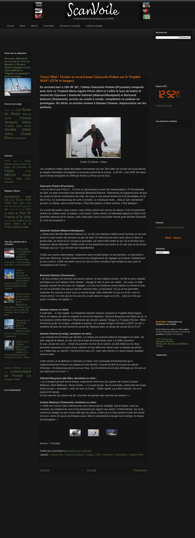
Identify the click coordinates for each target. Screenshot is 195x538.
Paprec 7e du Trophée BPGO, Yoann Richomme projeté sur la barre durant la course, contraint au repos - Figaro (17, 349)
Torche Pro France (17, 209)
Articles (8, 368)
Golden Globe (10, 110)
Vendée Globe (17, 129)
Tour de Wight (10, 221)
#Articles (169, 341)
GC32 (28, 171)
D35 (29, 164)
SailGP (11, 118)
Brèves (18, 367)
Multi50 (27, 175)
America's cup (17, 196)
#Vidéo (159, 346)
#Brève (159, 344)
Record (27, 114)
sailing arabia (20, 226)
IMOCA (13, 175)
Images (90, 454)
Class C (19, 161)
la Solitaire (19, 138)
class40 (8, 181)
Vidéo (17, 379)
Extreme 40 (24, 167)
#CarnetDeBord (180, 344)
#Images (160, 341)
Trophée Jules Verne (17, 125)
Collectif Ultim (20, 164)
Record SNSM (23, 200)
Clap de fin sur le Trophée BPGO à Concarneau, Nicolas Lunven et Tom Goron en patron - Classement (17, 328)
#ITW (158, 339)
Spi (6, 209)
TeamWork (121, 454)
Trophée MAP (135, 454)
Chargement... (163, 126)
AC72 (8, 161)
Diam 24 (10, 167)
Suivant (45, 470)
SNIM (8, 202)
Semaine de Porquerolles (20, 206)
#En (170, 344)
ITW (98, 454)
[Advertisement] (93, 50)
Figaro (14, 171)
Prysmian (108, 454)
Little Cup (10, 200)
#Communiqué (166, 339)
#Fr (165, 344)
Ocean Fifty (14, 178)
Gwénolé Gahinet (75, 454)
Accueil (91, 470)
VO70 (28, 179)
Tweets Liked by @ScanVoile (170, 227)
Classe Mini (57, 454)
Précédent (140, 470)
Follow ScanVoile (164, 106)
